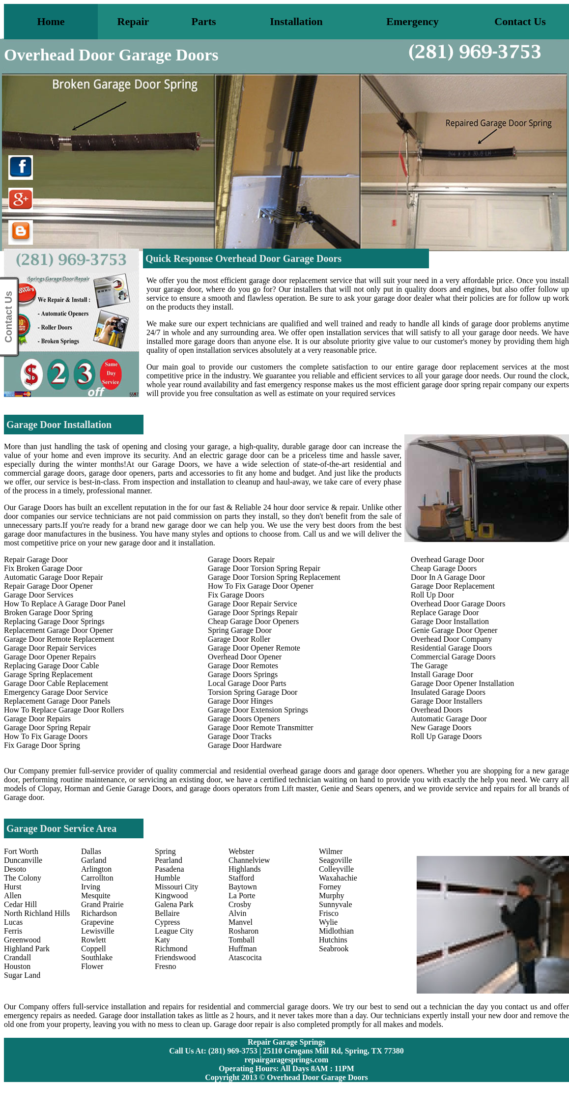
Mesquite (96, 895)
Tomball (241, 940)
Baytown (242, 887)
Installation (296, 21)
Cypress (167, 922)
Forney (330, 887)
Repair (133, 21)
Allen (13, 895)
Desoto (15, 869)
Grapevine (97, 922)
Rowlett (93, 940)
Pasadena (169, 869)
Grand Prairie (102, 904)
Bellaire (167, 913)
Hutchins (333, 940)
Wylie (328, 922)
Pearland (168, 860)
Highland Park (27, 948)
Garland (94, 860)
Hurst (13, 887)
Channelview (249, 860)
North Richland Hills (37, 913)
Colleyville (336, 869)
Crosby (239, 904)
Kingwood (171, 895)
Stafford (241, 878)
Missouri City (176, 887)
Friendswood (175, 957)
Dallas (91, 851)
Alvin (237, 913)
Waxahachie (338, 878)
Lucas (13, 922)
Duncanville (23, 860)
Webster (241, 851)
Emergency (412, 21)
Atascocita (245, 957)
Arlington (96, 869)
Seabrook (333, 948)
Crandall (17, 957)
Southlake (97, 957)
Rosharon (243, 931)
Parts (203, 21)
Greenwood (22, 940)
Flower (92, 966)
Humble (167, 878)
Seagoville (335, 860)
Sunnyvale (335, 904)
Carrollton (97, 878)
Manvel (240, 922)
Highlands (244, 869)
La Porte (242, 895)
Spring (165, 851)
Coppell (93, 948)
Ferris (13, 931)
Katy (162, 940)
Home (50, 21)
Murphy (331, 895)
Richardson (99, 913)
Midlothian (336, 931)
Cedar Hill (20, 904)
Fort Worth (21, 851)
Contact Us (520, 21)
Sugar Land (22, 975)
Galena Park (174, 904)
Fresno (165, 966)
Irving (90, 887)
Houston (17, 966)
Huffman (242, 948)
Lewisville (97, 931)
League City (174, 931)
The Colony (22, 878)
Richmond (171, 948)
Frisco (329, 913)
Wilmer (330, 851)
